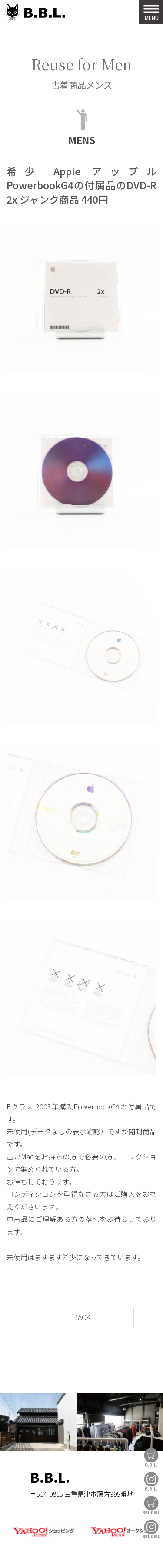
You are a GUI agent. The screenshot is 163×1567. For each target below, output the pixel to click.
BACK (81, 1317)
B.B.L (34, 13)
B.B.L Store (151, 1457)
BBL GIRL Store (151, 1505)
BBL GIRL (151, 1529)
